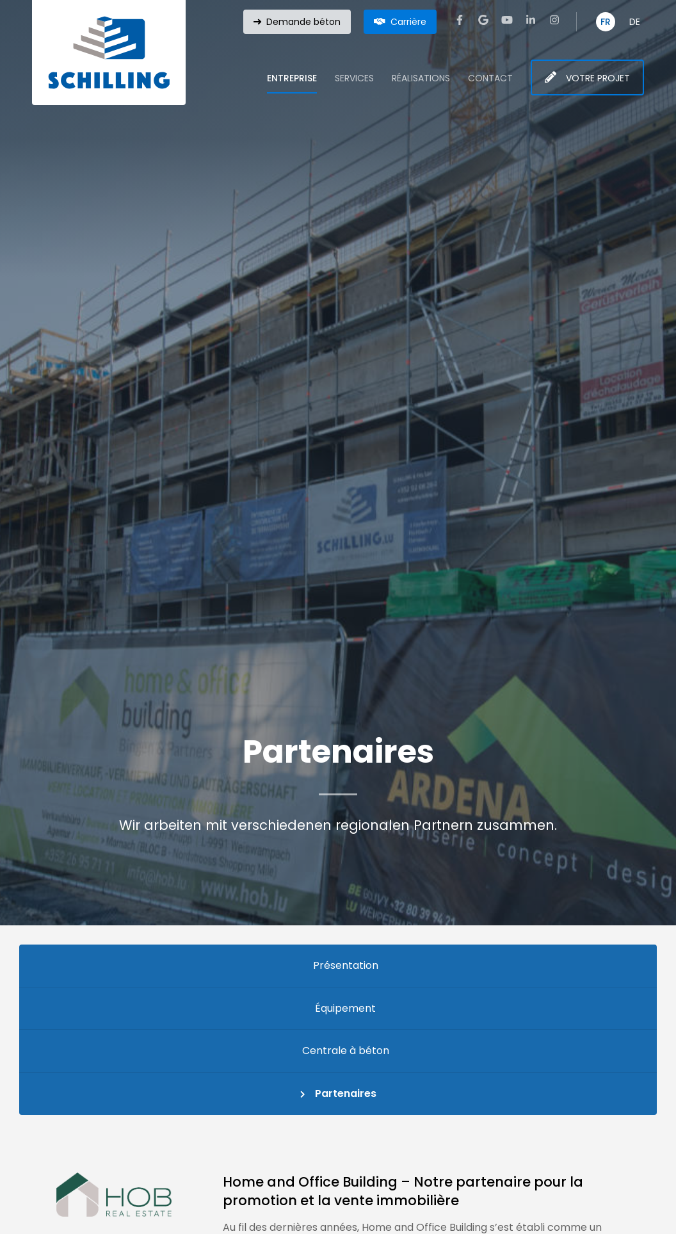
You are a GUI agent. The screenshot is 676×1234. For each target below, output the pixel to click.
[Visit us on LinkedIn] (530, 20)
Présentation (345, 965)
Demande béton (303, 21)
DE (634, 21)
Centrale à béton (345, 1050)
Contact (490, 78)
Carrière (408, 21)
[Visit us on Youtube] (507, 20)
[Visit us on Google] (483, 20)
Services (354, 78)
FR (605, 21)
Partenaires (345, 1093)
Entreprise (292, 78)
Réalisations (421, 78)
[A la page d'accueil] (109, 52)
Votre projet (598, 78)
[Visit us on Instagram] (554, 20)
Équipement (345, 1008)
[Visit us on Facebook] (459, 20)
